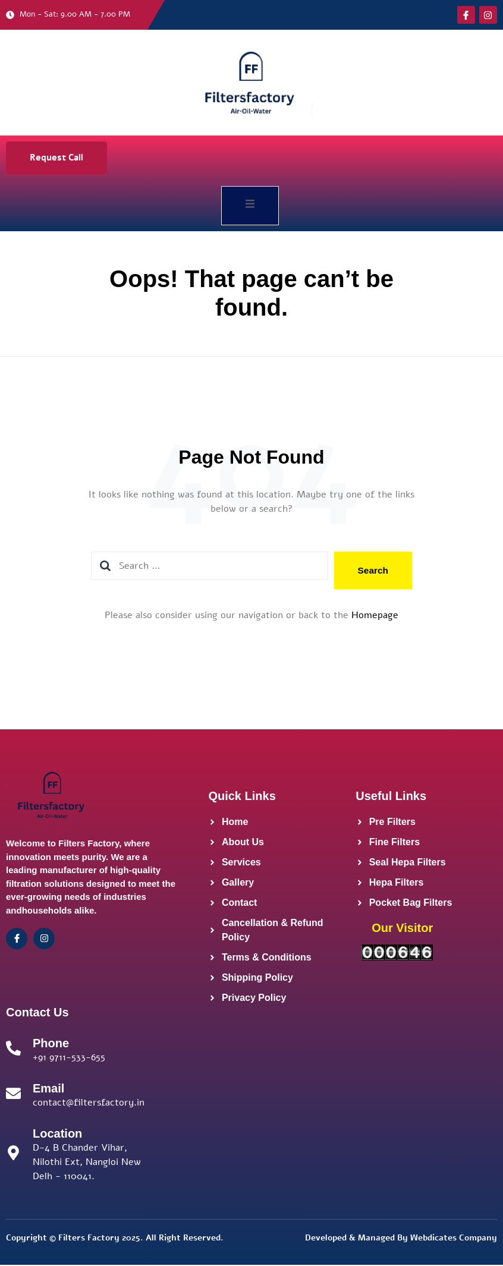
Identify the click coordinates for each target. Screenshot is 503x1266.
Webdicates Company (453, 1239)
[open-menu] (250, 206)
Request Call (56, 157)
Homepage (374, 616)
